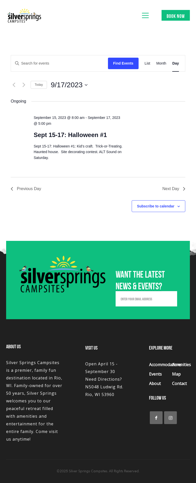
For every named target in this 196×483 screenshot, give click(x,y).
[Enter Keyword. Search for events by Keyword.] (59, 63)
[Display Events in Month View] (161, 63)
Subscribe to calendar (155, 206)
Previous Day (26, 189)
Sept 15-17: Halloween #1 (70, 134)
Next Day (173, 189)
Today (39, 84)
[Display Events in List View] (147, 63)
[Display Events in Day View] (175, 63)
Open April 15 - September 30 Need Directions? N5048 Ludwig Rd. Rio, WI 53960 (104, 379)
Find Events (123, 63)
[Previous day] (14, 85)
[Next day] (24, 85)
